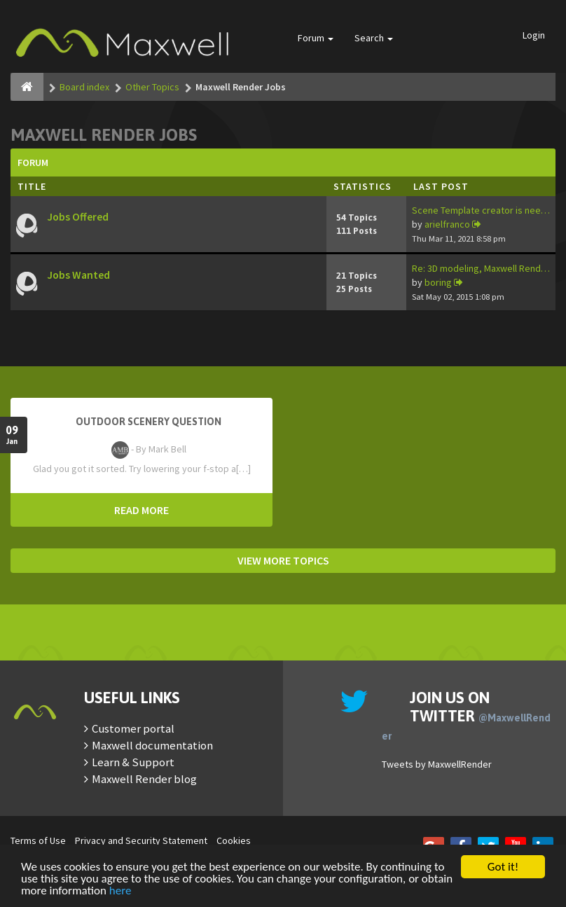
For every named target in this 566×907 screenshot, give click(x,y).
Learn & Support (133, 762)
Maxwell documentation (152, 745)
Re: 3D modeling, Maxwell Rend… (481, 268)
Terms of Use (38, 840)
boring (438, 282)
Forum (315, 38)
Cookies (233, 840)
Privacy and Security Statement (141, 840)
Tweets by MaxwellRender (437, 764)
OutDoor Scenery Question (148, 421)
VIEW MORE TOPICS (283, 560)
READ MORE (141, 510)
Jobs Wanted (78, 275)
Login (534, 35)
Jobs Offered (78, 216)
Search (373, 38)
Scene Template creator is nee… (481, 210)
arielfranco (447, 224)
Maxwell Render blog (144, 779)
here (120, 891)
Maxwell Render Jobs (104, 134)
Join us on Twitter (466, 715)
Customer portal (133, 728)
